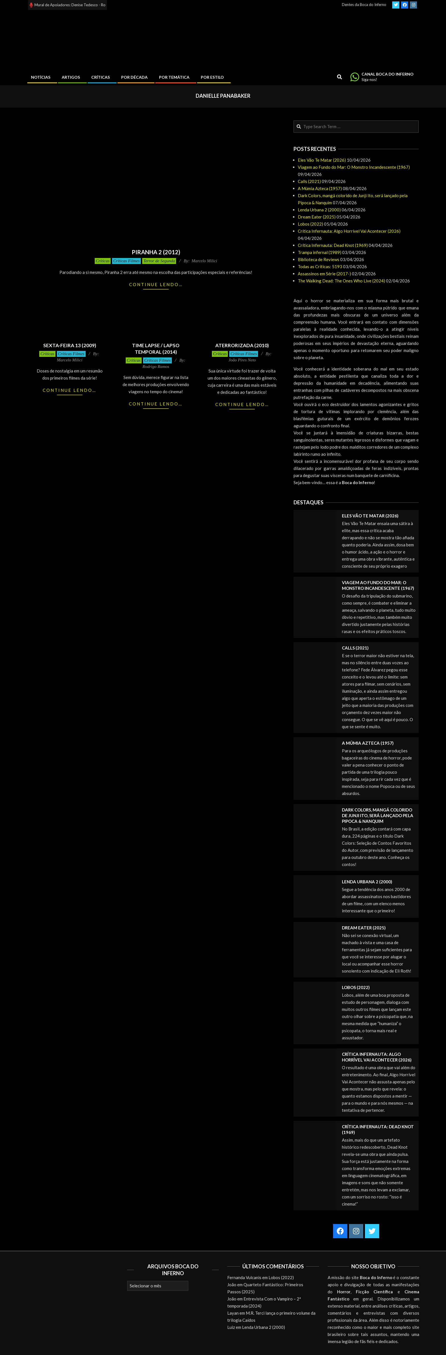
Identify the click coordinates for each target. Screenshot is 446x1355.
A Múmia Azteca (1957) (320, 188)
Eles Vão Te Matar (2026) (322, 160)
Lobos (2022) (310, 223)
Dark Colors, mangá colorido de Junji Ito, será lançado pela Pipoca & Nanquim (377, 815)
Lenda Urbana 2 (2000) (319, 209)
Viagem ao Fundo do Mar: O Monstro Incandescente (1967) (354, 167)
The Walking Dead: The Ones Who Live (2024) (341, 280)
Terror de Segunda (159, 261)
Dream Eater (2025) (317, 216)
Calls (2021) (309, 181)
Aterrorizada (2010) (242, 345)
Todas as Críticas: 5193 (320, 266)
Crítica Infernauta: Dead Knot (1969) (333, 245)
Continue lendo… (156, 284)
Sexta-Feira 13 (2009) (69, 345)
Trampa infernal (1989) (319, 252)
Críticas (103, 261)
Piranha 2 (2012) (156, 252)
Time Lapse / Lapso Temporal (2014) (155, 348)
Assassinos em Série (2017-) (324, 273)
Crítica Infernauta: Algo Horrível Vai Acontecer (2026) (349, 231)
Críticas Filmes (126, 261)
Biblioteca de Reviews (318, 259)
